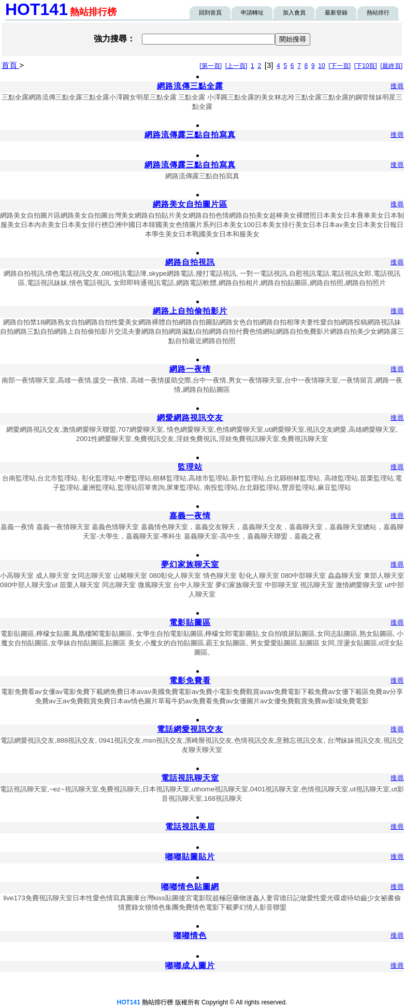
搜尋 (397, 86)
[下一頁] (339, 65)
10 (321, 65)
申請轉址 (252, 12)
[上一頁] (236, 65)
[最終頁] (391, 65)
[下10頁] (365, 65)
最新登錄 (336, 12)
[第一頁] (210, 65)
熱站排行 (378, 12)
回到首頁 (210, 12)
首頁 (10, 65)
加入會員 (294, 12)
